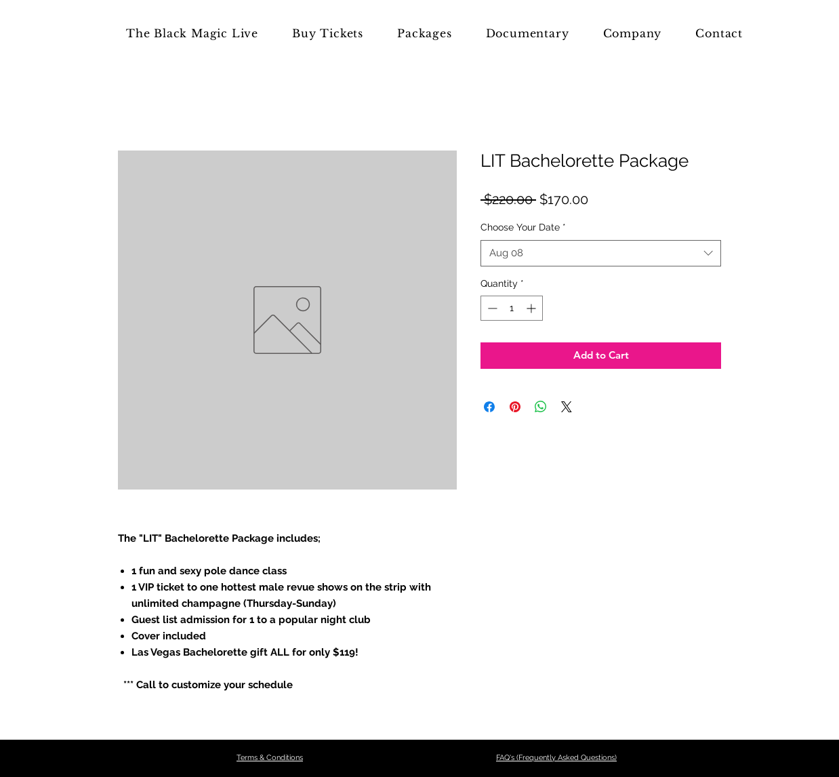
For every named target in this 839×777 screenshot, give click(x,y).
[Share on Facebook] (489, 407)
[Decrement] (491, 308)
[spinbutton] (511, 308)
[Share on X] (566, 407)
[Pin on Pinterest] (515, 407)
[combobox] (600, 253)
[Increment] (532, 308)
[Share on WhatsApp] (541, 407)
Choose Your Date (523, 227)
